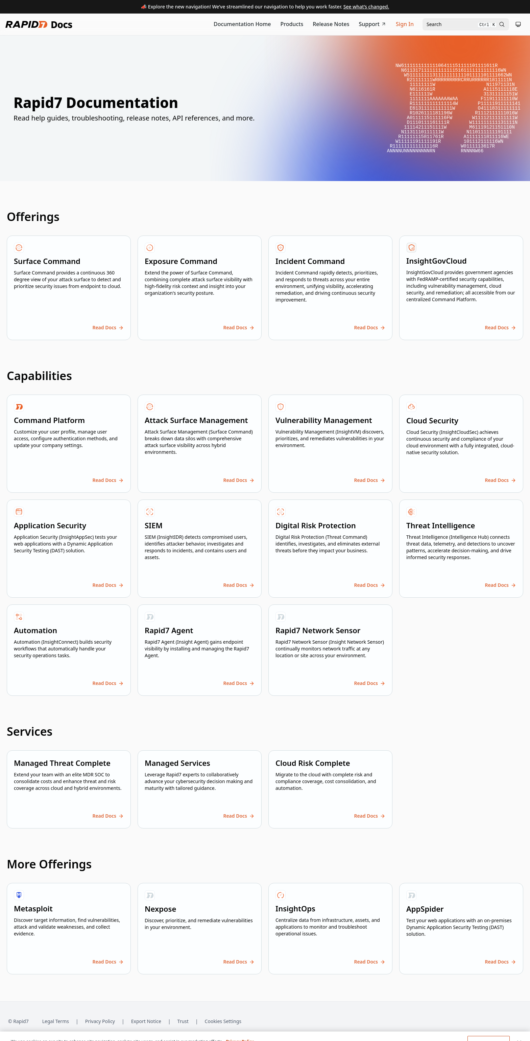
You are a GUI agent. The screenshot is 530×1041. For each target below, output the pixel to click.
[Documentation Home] (242, 24)
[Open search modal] (466, 24)
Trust (183, 1021)
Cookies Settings (223, 1021)
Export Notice (146, 1021)
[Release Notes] (331, 24)
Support (373, 24)
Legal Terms (55, 1021)
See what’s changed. (366, 6)
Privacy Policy (100, 1021)
